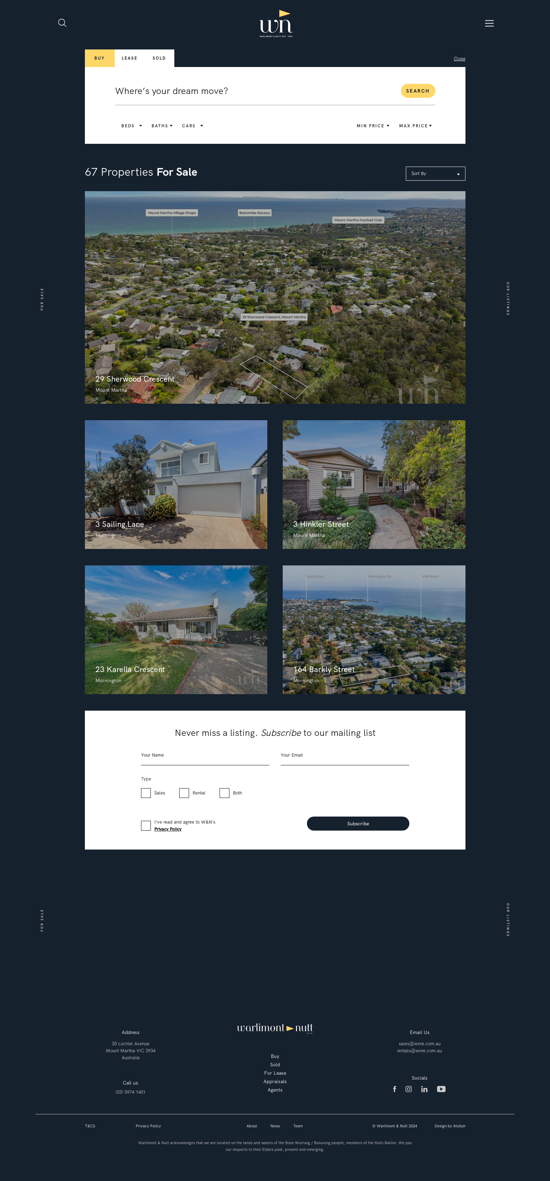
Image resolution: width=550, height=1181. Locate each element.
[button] (132, 125)
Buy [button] (99, 58)
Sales (159, 793)
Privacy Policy (168, 829)
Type (146, 779)
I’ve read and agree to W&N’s (184, 825)
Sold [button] (159, 58)
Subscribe (358, 823)
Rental (199, 793)
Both (237, 793)
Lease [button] (130, 58)
